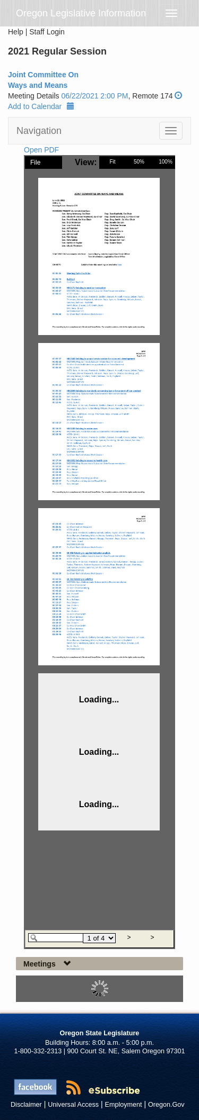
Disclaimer (26, 1104)
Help (15, 32)
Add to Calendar (41, 106)
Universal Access (73, 1104)
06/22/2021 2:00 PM (94, 96)
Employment (123, 1104)
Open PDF (41, 150)
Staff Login (47, 32)
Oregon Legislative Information (81, 13)
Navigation (39, 130)
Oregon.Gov (166, 1104)
